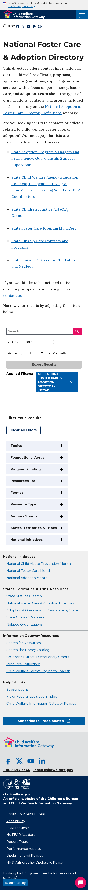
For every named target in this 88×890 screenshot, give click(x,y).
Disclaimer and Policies (24, 856)
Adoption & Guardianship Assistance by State (42, 610)
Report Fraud (17, 842)
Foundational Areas (27, 457)
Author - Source (24, 516)
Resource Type (23, 504)
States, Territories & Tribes (34, 528)
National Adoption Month (27, 578)
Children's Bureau (62, 799)
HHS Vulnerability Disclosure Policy (34, 862)
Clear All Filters (24, 430)
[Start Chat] (80, 882)
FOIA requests (17, 828)
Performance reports (23, 849)
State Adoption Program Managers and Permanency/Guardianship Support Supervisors (45, 158)
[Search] (77, 331)
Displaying (14, 353)
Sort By (12, 342)
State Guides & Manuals (25, 617)
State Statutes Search (24, 596)
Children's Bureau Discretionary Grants (37, 657)
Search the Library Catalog (27, 650)
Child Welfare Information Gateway (41, 803)
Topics (16, 446)
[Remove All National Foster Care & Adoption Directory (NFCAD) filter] (71, 382)
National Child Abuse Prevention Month (38, 564)
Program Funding (26, 469)
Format (17, 493)
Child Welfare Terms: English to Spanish (38, 671)
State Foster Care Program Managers (43, 228)
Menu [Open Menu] (82, 17)
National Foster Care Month (28, 571)
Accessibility (15, 821)
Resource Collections (23, 664)
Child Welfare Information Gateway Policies (41, 704)
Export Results (44, 364)
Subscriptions (17, 689)
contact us (12, 295)
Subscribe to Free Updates (44, 721)
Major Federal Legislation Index (31, 696)
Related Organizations (24, 624)
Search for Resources (23, 643)
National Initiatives (27, 540)
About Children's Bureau (26, 814)
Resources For (23, 481)
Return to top (15, 883)
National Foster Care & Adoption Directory (40, 603)
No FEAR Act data (20, 835)
